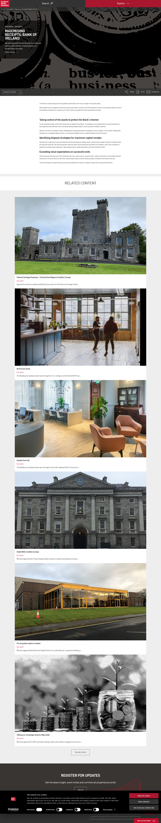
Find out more (11, 52)
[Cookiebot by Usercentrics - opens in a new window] (13, 819)
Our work (10, 9)
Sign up (80, 790)
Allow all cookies (144, 805)
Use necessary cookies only (144, 817)
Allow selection (143, 811)
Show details (108, 819)
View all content (80, 752)
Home (3, 9)
